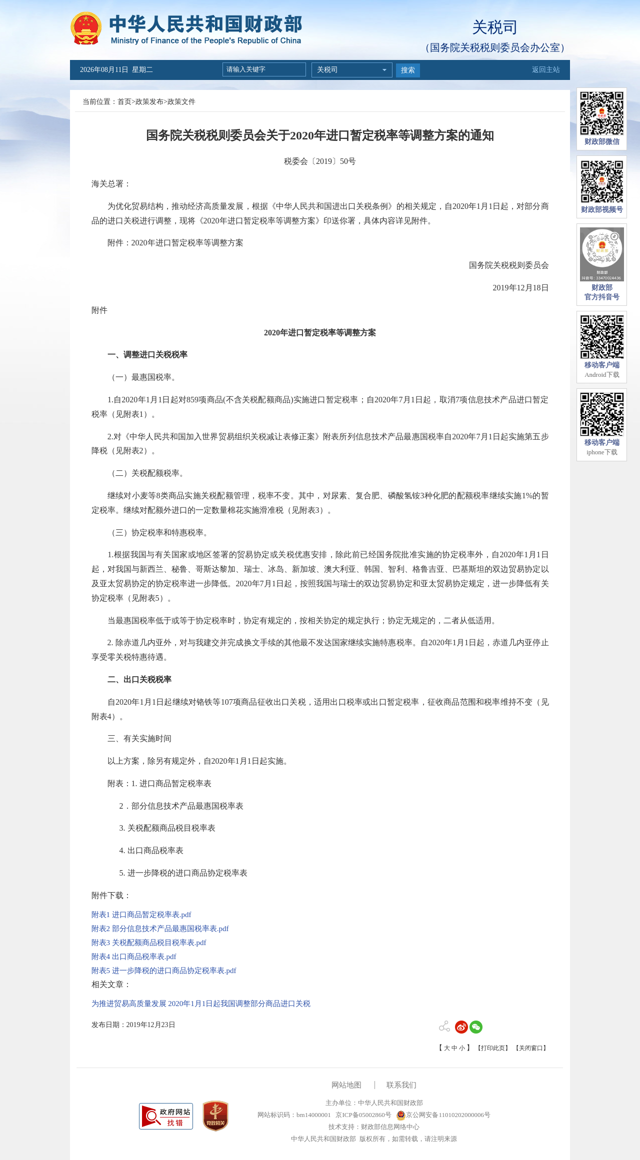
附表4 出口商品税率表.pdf (134, 957)
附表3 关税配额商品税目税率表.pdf (149, 943)
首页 (125, 101)
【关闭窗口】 (531, 1048)
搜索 (408, 70)
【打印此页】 (493, 1048)
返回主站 (546, 69)
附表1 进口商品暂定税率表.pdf (142, 915)
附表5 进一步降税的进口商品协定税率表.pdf (164, 971)
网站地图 (347, 1085)
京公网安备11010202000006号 (443, 1115)
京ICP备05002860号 (362, 1115)
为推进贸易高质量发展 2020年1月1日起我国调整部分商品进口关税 (201, 1004)
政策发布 (150, 101)
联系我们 (401, 1085)
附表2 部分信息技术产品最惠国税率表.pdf (160, 929)
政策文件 (182, 101)
